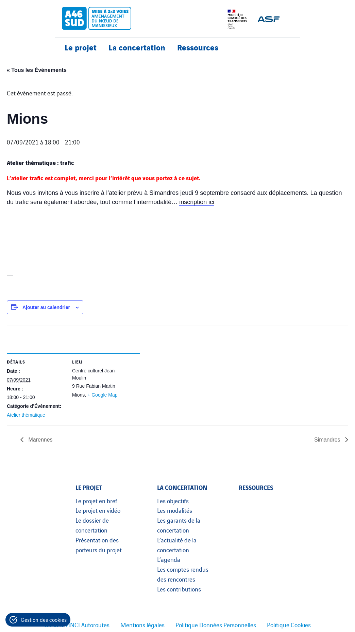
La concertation (136, 47)
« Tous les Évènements (37, 70)
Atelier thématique (26, 415)
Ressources (197, 47)
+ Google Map (102, 395)
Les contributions (179, 588)
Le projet (81, 47)
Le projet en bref (96, 500)
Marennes (40, 440)
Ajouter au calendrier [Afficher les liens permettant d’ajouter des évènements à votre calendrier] (46, 307)
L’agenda (168, 559)
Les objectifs (173, 500)
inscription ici (196, 202)
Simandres (328, 440)
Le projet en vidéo (97, 510)
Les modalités (174, 510)
